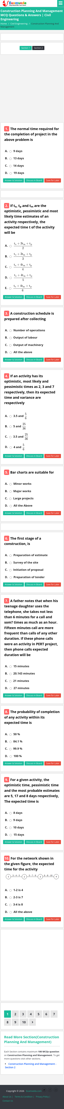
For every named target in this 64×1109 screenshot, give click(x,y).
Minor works (22, 484)
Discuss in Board (34, 180)
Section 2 (38, 47)
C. (6, 166)
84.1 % (17, 741)
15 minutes (21, 666)
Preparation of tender (29, 577)
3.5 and (20, 415)
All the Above (22, 505)
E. (6, 288)
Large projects (23, 498)
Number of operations (29, 330)
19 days (18, 173)
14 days (18, 166)
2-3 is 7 (18, 897)
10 (24, 1022)
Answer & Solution (13, 180)
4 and (19, 447)
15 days (18, 835)
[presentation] (22, 246)
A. (6, 151)
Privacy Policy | (43, 1096)
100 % (17, 756)
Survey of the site (25, 562)
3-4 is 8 (18, 904)
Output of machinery (28, 345)
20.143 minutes (24, 673)
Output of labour (25, 337)
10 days (18, 827)
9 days (17, 151)
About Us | (8, 1096)
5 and (19, 426)
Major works (22, 491)
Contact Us (8, 1100)
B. (6, 158)
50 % (16, 734)
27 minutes (21, 688)
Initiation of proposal (28, 570)
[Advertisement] (32, 88)
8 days (17, 813)
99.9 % (17, 749)
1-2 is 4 (18, 890)
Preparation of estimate (30, 555)
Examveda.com (33, 1090)
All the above (22, 352)
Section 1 (25, 47)
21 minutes (21, 681)
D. (6, 173)
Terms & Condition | (24, 1096)
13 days (18, 158)
